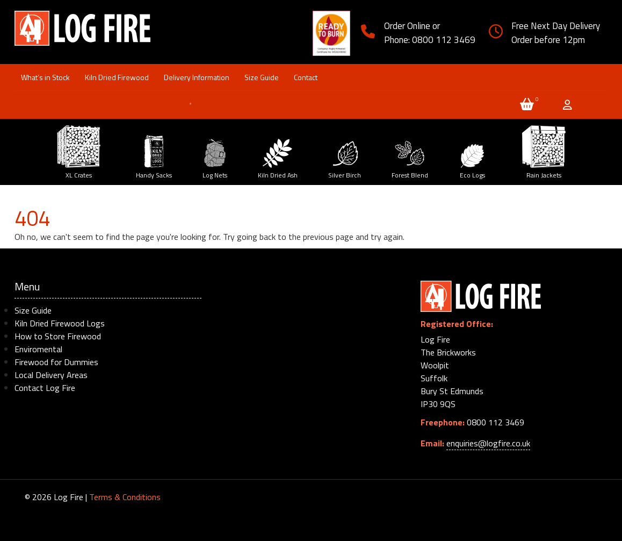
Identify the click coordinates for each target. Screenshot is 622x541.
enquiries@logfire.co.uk (488, 443)
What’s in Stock (45, 77)
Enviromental (38, 349)
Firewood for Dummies (56, 361)
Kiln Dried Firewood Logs (60, 323)
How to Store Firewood (58, 336)
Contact (305, 77)
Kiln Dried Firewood (117, 77)
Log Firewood (83, 33)
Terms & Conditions (125, 496)
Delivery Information (196, 77)
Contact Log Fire (45, 387)
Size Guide (261, 77)
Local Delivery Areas (51, 374)
